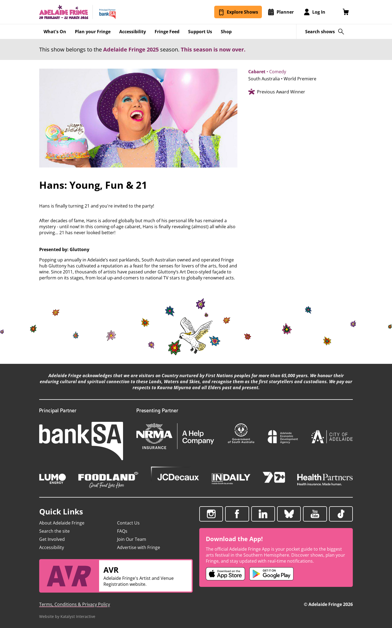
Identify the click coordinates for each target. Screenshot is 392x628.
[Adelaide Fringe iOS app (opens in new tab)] (225, 573)
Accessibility (51, 547)
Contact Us (128, 523)
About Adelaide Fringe (61, 523)
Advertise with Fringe (138, 547)
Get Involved (52, 539)
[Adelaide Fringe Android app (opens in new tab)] (271, 573)
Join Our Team (131, 539)
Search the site (54, 531)
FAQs (122, 531)
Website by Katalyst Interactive (67, 616)
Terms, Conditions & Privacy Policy (74, 604)
